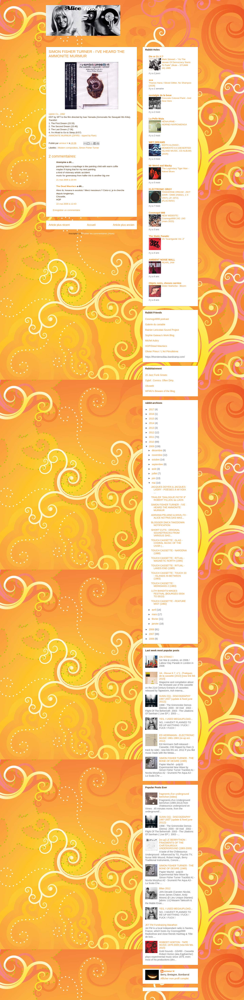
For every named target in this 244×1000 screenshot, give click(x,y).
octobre (156, 459)
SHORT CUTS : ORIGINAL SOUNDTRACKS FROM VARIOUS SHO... (165, 533)
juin (154, 478)
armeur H (169, 971)
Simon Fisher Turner (89, 147)
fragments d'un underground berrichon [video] (174, 795)
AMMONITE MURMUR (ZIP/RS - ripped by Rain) (72, 135)
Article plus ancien (123, 224)
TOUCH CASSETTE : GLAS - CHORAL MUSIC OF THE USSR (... (166, 543)
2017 (152, 409)
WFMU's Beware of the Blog (160, 391)
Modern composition (68, 147)
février (155, 619)
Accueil (91, 224)
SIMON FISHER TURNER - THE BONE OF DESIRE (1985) (176, 759)
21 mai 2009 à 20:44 (66, 180)
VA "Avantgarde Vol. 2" (173, 239)
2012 (152, 432)
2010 (152, 441)
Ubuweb (149, 385)
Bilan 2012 (164, 888)
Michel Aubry (152, 340)
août (154, 469)
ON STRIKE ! (166, 657)
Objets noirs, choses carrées (165, 283)
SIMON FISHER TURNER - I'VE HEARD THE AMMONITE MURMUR (168, 507)
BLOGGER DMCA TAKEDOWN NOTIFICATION (168, 524)
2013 (152, 428)
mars (155, 614)
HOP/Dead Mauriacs (156, 346)
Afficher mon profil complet (175, 978)
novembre (157, 455)
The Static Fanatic (159, 236)
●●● (151, 80)
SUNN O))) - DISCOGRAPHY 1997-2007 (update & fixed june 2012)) (175, 699)
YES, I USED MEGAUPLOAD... (176, 719)
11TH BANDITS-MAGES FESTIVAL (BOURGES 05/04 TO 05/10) (168, 593)
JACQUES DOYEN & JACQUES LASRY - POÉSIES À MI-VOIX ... (168, 490)
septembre (158, 464)
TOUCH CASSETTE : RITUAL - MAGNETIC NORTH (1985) (168, 559)
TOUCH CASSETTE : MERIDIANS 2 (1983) (163, 585)
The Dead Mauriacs (66, 186)
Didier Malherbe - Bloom (174, 286)
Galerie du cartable (155, 324)
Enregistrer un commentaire (66, 210)
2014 (152, 423)
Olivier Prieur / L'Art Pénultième (161, 351)
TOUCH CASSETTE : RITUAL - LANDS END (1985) (168, 567)
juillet (155, 473)
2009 (152, 446)
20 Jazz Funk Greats (156, 375)
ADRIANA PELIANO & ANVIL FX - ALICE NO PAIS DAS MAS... (169, 516)
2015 (152, 418)
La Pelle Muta (156, 118)
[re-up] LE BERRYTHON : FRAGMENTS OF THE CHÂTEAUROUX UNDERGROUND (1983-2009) (175, 844)
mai (154, 482)
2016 (152, 414)
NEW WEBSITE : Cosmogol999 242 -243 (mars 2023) (173, 218)
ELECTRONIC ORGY (160, 189)
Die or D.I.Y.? (156, 56)
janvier (155, 623)
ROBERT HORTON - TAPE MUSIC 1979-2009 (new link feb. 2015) (176, 945)
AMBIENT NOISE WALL (162, 259)
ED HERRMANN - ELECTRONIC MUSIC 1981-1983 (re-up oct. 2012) (176, 738)
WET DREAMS (157, 142)
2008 (152, 629)
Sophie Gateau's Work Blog (159, 335)
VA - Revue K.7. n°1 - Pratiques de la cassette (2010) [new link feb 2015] (177, 676)
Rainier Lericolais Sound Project (162, 330)
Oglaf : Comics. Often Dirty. (159, 380)
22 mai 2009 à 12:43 (66, 204)
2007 (152, 634)
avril (154, 609)
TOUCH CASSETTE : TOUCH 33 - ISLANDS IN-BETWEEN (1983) (168, 576)
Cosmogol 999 (157, 212)
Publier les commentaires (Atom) (98, 233)
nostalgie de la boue (160, 95)
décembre (157, 450)
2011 (152, 437)
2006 (152, 638)
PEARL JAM (168, 262)
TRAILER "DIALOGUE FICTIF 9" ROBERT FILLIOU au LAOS (168, 498)
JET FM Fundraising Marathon (161, 925)
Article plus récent (59, 224)
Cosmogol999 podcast (157, 319)
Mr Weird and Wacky (160, 165)
